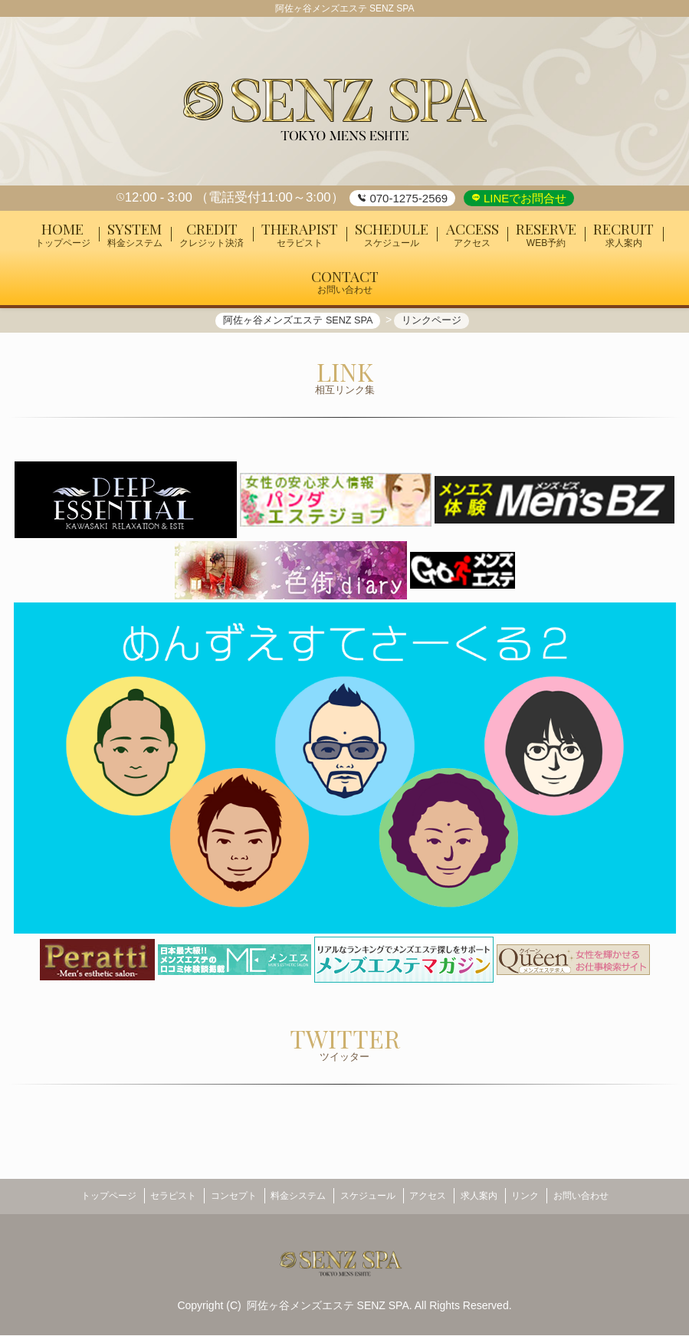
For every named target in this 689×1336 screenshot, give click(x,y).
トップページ (81, 1200)
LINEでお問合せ (524, 198)
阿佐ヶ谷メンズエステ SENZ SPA (328, 1305)
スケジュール (367, 1200)
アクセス (434, 1200)
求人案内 (492, 1200)
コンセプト (220, 1200)
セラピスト (153, 1200)
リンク (545, 1200)
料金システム (291, 1200)
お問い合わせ (607, 1200)
